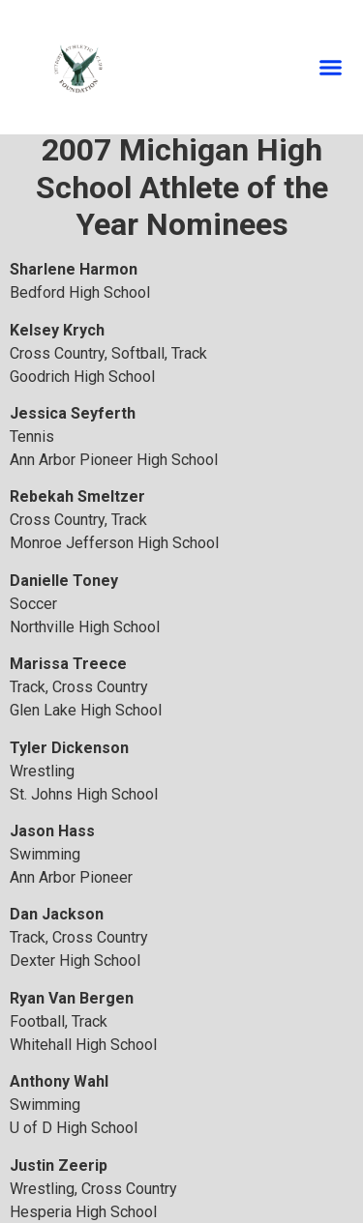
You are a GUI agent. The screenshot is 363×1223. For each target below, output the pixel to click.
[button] (331, 67)
